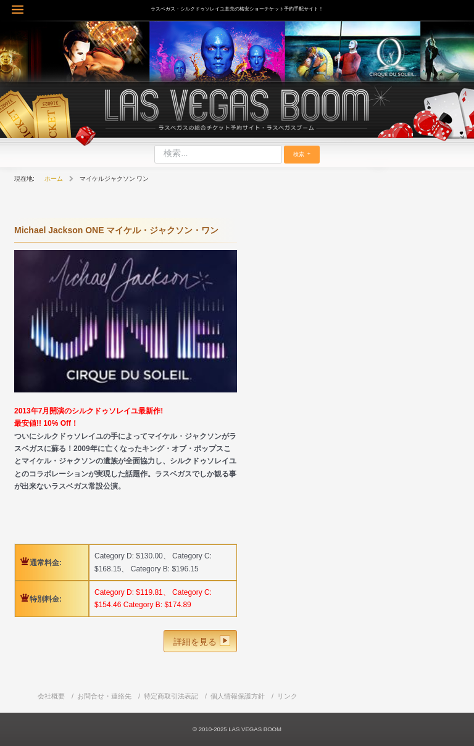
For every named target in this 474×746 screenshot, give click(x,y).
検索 (298, 154)
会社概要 (51, 696)
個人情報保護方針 (237, 696)
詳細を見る (195, 642)
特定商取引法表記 (171, 696)
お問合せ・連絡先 (104, 696)
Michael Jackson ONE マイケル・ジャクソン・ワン (116, 230)
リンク (287, 696)
